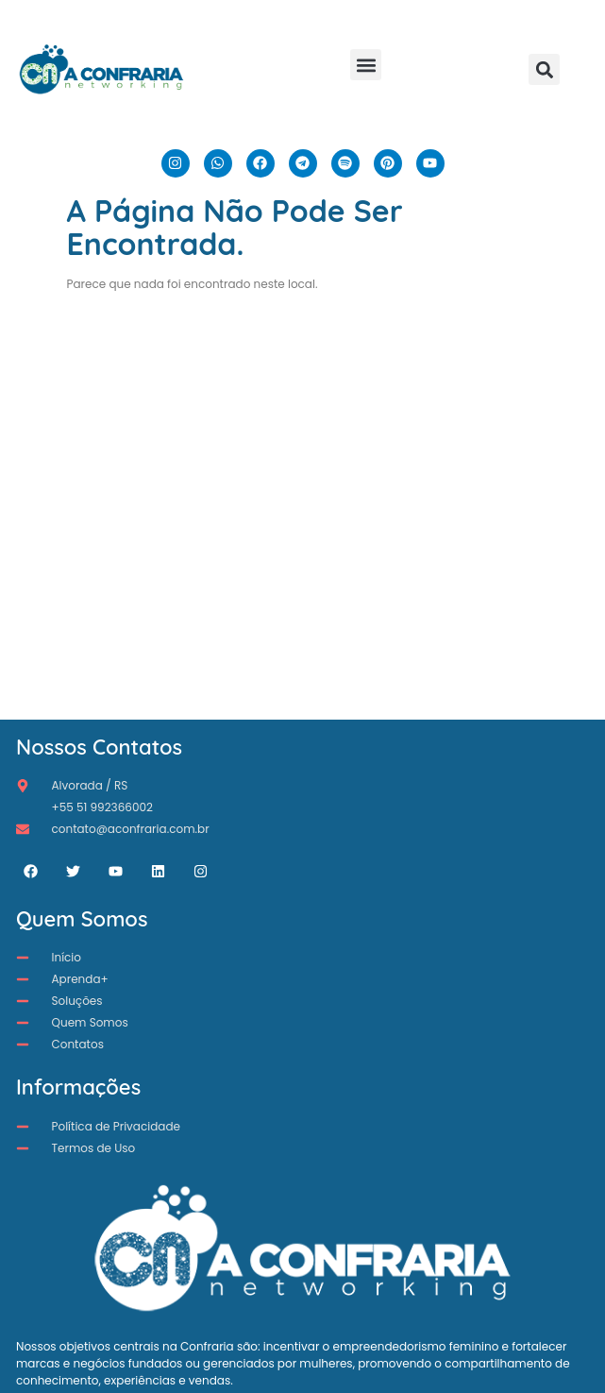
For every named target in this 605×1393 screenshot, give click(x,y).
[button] (365, 64)
